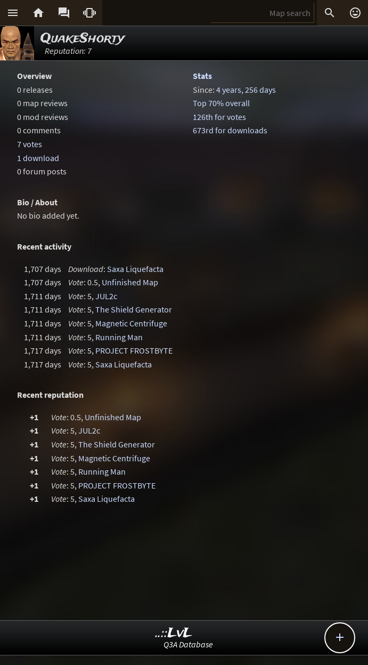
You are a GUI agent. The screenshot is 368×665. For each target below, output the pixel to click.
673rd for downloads (230, 130)
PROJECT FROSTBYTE (134, 350)
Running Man (119, 337)
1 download (38, 158)
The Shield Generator (133, 309)
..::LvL (174, 633)
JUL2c (106, 296)
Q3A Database (188, 644)
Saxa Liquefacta (135, 268)
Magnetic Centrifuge (131, 323)
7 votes (29, 144)
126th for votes (219, 116)
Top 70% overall (221, 103)
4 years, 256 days (246, 89)
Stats (202, 75)
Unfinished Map (130, 282)
